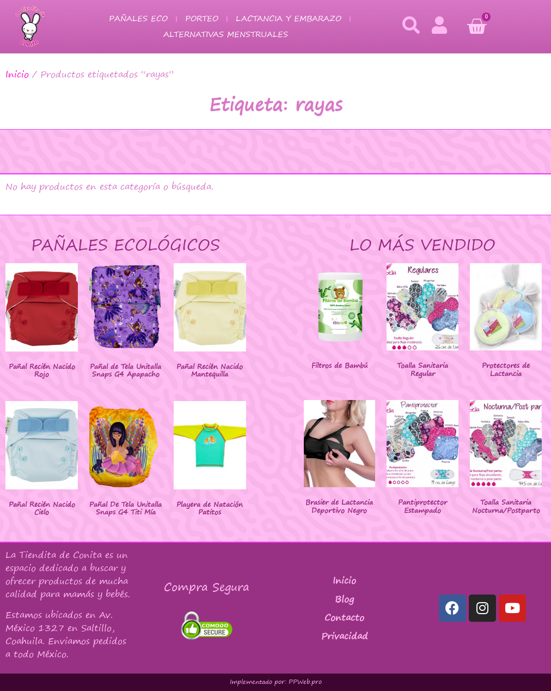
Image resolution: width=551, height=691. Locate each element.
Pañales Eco (138, 18)
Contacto (344, 617)
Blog (344, 599)
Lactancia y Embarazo (288, 18)
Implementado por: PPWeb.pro (276, 681)
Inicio (17, 74)
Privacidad (344, 636)
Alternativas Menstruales (225, 34)
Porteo (201, 18)
